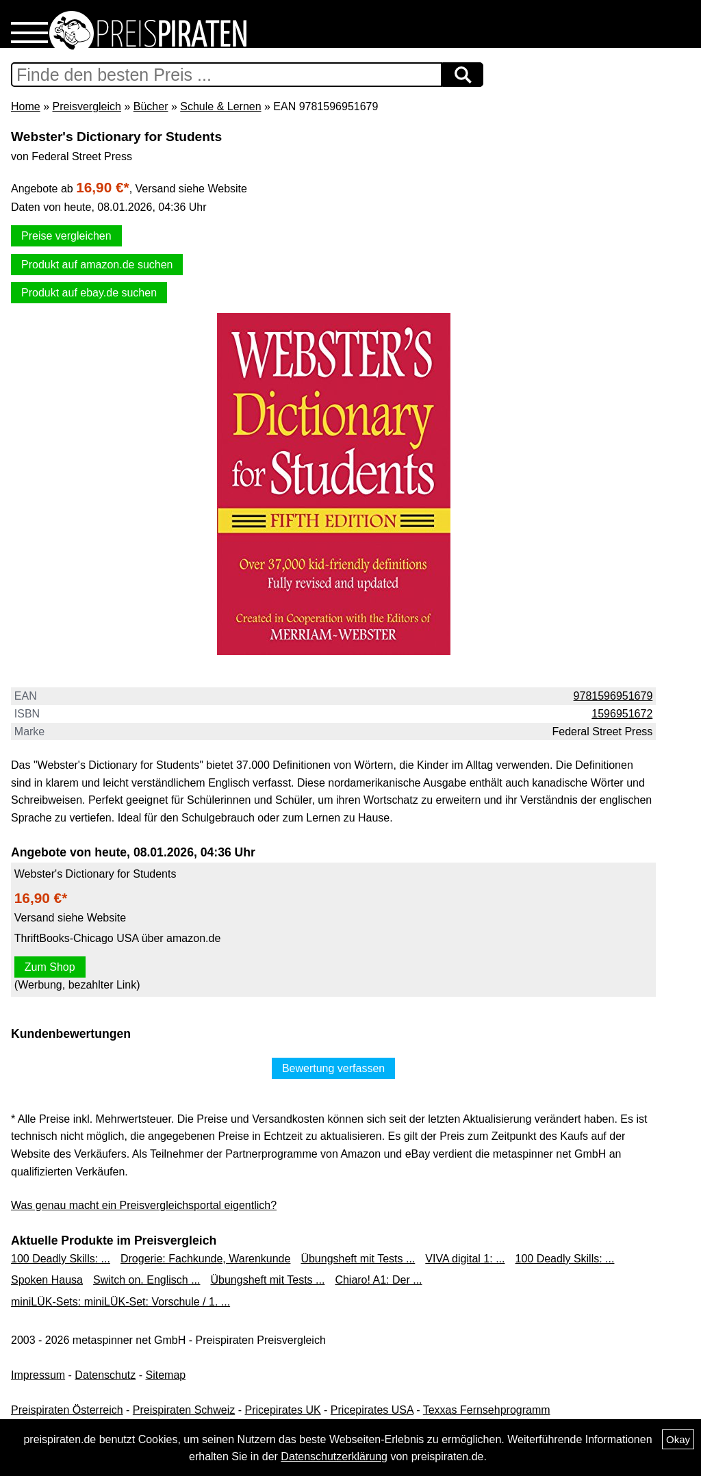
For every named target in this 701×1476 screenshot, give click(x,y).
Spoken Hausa (47, 1280)
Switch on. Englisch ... (147, 1280)
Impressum (38, 1375)
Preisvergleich (86, 106)
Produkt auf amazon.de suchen (97, 264)
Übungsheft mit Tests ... (358, 1258)
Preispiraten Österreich (67, 1410)
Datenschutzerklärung (334, 1456)
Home (25, 106)
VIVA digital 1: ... (465, 1258)
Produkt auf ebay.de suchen (89, 292)
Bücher (150, 106)
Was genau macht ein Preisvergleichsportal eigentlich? (144, 1205)
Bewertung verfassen (333, 1068)
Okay (678, 1439)
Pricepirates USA (372, 1410)
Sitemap (166, 1375)
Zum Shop (50, 967)
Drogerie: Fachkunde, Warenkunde (205, 1258)
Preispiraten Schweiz (184, 1410)
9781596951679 (613, 696)
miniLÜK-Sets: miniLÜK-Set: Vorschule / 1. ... (120, 1302)
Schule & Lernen (220, 106)
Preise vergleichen (66, 236)
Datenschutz (105, 1375)
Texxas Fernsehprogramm (486, 1410)
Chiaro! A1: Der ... (378, 1280)
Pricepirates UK (282, 1410)
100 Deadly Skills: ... (60, 1258)
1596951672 (621, 714)
